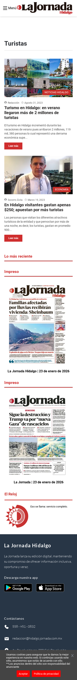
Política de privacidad (46, 673)
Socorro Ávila (15, 200)
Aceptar (23, 673)
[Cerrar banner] (72, 656)
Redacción (13, 102)
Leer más (13, 146)
